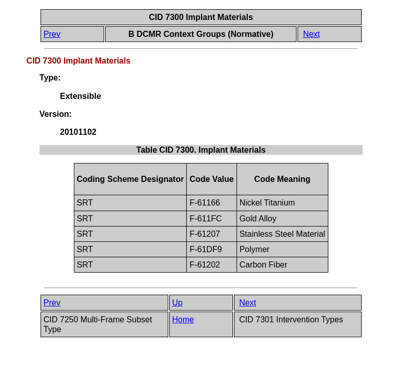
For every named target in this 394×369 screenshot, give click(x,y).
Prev (52, 34)
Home (183, 319)
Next (311, 34)
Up (177, 302)
